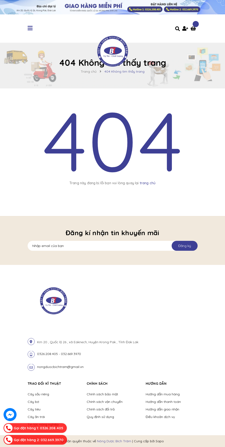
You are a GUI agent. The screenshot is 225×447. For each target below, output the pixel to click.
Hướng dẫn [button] (156, 383)
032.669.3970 (71, 354)
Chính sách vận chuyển (105, 402)
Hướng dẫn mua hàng (163, 394)
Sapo (160, 441)
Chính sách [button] (97, 383)
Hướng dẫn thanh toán (163, 402)
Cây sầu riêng (38, 394)
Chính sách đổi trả (101, 409)
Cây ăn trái (36, 417)
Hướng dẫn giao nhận (162, 409)
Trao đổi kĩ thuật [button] (44, 383)
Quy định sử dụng (100, 417)
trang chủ (148, 183)
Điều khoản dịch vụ (160, 417)
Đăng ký (184, 246)
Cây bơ (33, 402)
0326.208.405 (47, 354)
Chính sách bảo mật (102, 394)
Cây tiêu (34, 409)
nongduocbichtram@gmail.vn (60, 367)
